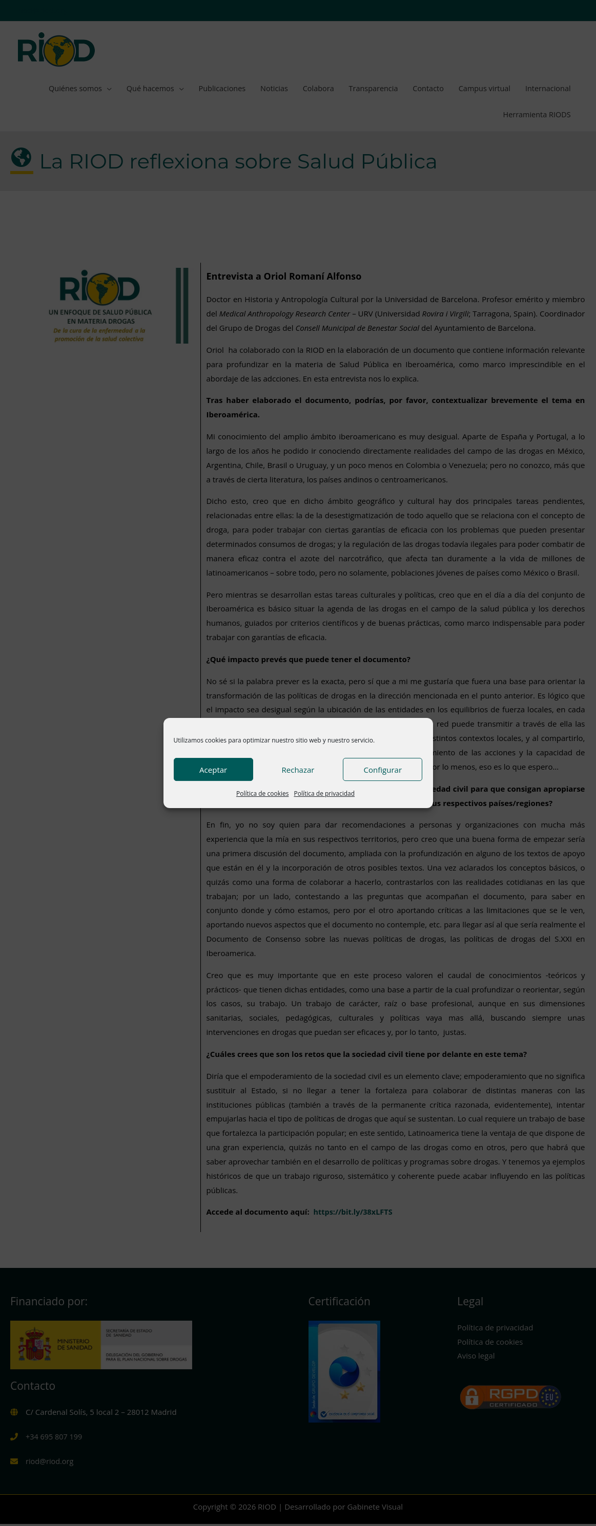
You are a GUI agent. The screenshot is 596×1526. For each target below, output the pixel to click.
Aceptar (213, 770)
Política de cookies (262, 793)
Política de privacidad (324, 793)
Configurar (383, 770)
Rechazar (298, 770)
